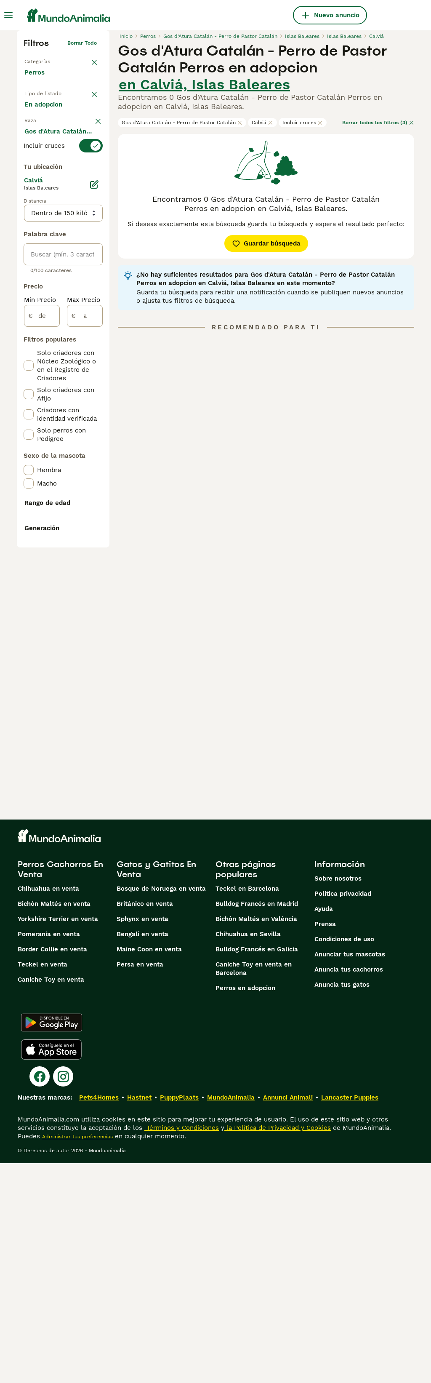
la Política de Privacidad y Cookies (277, 1347)
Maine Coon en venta (149, 1169)
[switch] (63, 193)
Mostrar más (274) (59, 384)
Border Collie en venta (52, 1169)
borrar (89, 176)
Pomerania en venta (49, 1154)
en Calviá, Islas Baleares (204, 84)
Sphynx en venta (142, 1139)
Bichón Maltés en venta (54, 1123)
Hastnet (139, 1317)
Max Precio (83, 535)
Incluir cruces (302, 122)
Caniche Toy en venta (51, 1199)
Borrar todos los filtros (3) (378, 122)
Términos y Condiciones (181, 1347)
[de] (42, 552)
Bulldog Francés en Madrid (257, 1123)
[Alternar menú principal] (8, 15)
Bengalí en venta (142, 1154)
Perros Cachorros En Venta (60, 1089)
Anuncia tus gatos (342, 1204)
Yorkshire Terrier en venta (58, 1139)
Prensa (325, 1144)
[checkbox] (29, 243)
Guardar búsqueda (266, 243)
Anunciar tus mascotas (349, 1174)
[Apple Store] (51, 1269)
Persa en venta (140, 1184)
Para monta (49, 153)
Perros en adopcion (245, 1208)
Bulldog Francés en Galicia (257, 1169)
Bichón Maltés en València (256, 1139)
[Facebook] (39, 1296)
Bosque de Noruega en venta (161, 1108)
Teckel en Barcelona (247, 1108)
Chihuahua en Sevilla (248, 1154)
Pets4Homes (99, 1317)
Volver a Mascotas (47, 60)
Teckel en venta (42, 1184)
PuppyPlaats (179, 1317)
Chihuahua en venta (48, 1108)
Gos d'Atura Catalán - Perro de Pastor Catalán (182, 122)
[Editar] (94, 420)
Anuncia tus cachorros (348, 1189)
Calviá (262, 122)
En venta (45, 113)
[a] (85, 552)
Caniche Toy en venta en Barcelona (254, 1188)
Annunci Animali (288, 1317)
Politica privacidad (342, 1113)
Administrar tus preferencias (77, 1356)
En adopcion (50, 133)
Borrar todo (82, 43)
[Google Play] (51, 1242)
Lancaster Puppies (349, 1317)
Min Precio (40, 535)
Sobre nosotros (338, 1098)
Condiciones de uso (344, 1159)
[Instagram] (63, 1296)
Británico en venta (145, 1123)
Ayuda (323, 1128)
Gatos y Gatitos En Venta (156, 1089)
